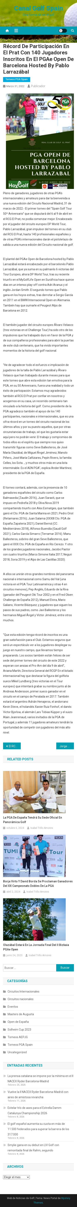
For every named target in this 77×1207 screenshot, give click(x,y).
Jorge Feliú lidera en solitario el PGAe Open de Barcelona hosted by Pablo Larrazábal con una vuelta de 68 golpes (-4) (67, 746)
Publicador (38, 86)
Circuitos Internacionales (23, 991)
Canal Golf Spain (38, 8)
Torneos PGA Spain (17, 79)
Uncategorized (17, 1052)
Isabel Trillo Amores (41, 828)
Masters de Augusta (21, 1014)
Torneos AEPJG (18, 1037)
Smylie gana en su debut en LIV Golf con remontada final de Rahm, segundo (33, 1147)
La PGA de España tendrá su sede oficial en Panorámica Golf (32, 820)
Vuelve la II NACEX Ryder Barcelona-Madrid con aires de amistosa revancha (38, 1094)
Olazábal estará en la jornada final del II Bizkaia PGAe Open (36, 947)
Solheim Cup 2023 (19, 1029)
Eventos (13, 1006)
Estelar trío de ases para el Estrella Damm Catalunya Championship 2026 (34, 1110)
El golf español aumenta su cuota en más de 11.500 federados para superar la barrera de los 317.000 (38, 1129)
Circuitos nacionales (20, 999)
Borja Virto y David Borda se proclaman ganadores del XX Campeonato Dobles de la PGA (38, 883)
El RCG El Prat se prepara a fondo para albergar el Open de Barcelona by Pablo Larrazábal (15, 746)
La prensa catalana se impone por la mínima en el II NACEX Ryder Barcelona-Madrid (40, 1078)
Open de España (18, 1021)
